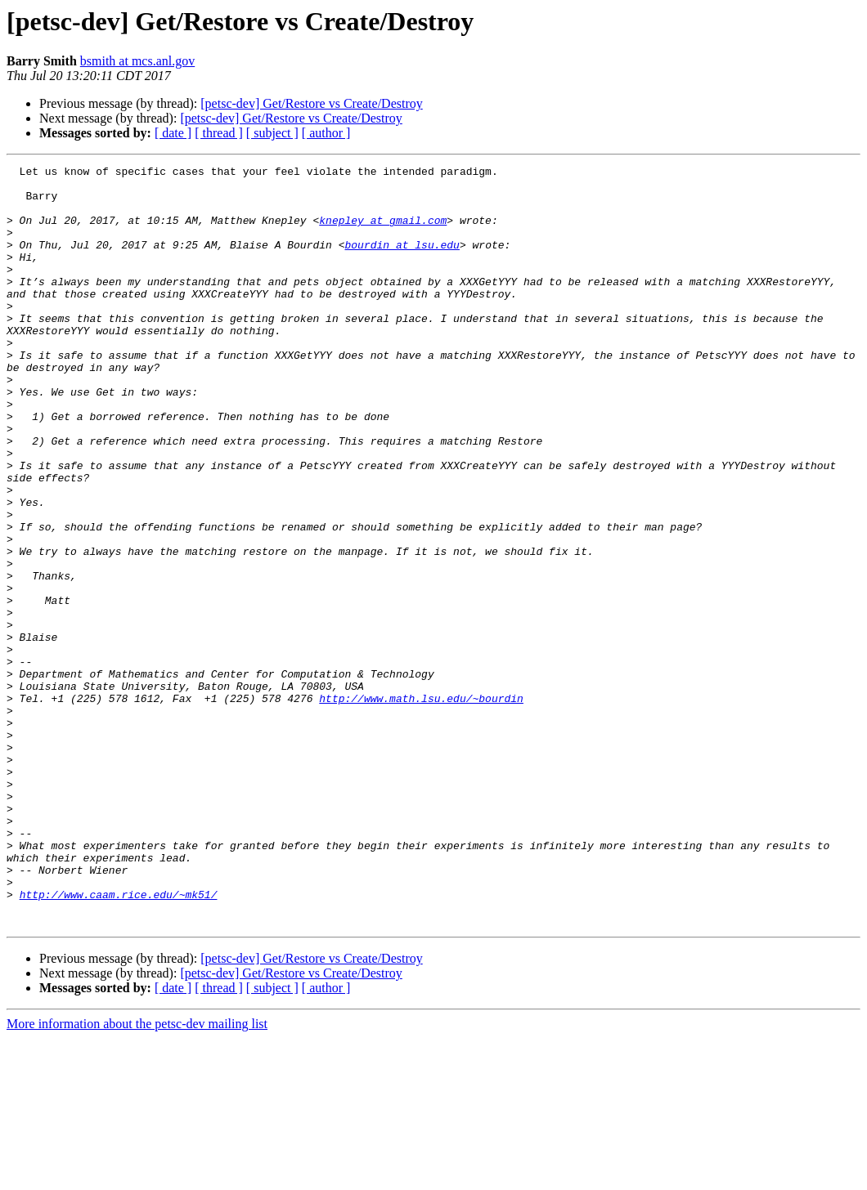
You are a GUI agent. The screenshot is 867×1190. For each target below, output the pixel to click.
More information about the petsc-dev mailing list (137, 1176)
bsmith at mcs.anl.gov (137, 61)
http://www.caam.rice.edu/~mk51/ (119, 1041)
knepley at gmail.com (383, 232)
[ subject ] (272, 133)
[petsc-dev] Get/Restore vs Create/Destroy (311, 103)
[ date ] (173, 133)
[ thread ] (219, 133)
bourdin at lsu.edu (401, 261)
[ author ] (326, 133)
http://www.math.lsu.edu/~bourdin (421, 806)
